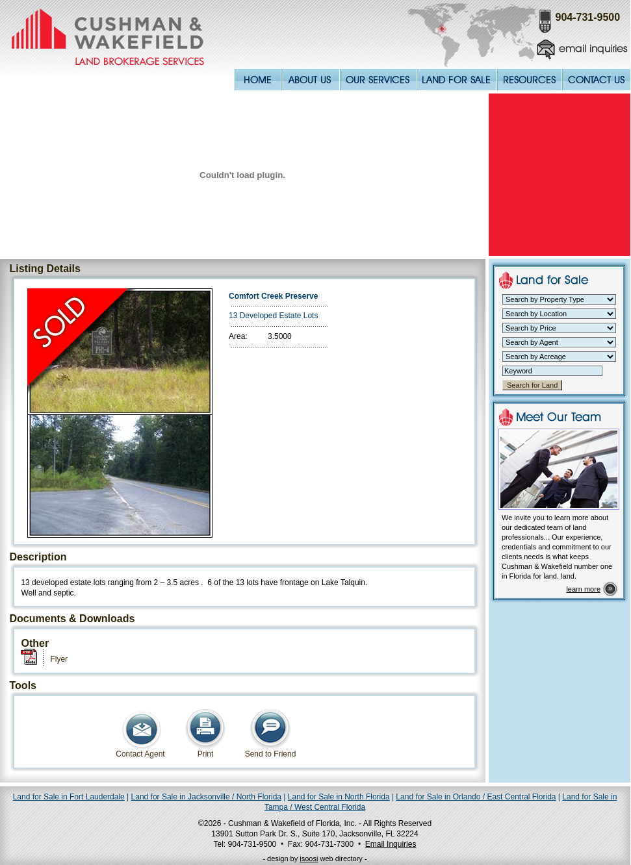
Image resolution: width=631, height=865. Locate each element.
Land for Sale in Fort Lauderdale (69, 796)
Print (205, 750)
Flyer (59, 659)
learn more (583, 589)
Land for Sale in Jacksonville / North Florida (206, 796)
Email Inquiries (391, 844)
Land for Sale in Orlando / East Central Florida (476, 796)
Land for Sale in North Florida (339, 796)
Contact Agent (140, 750)
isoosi (309, 858)
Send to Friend (270, 750)
